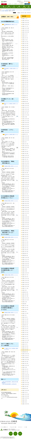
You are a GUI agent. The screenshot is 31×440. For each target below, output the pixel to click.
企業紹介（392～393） (25, 361)
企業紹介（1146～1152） (25, 378)
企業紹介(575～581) (25, 97)
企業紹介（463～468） (25, 309)
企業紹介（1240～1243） (25, 365)
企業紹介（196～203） (25, 151)
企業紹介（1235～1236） (25, 265)
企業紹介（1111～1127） (25, 107)
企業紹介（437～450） (25, 53)
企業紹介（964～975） (25, 236)
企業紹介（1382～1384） (25, 118)
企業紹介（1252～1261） (25, 30)
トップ (2, 9)
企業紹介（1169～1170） (25, 261)
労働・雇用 (9, 9)
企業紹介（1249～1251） (25, 282)
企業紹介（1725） (24, 301)
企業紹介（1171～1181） (25, 224)
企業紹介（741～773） (25, 91)
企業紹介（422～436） (25, 55)
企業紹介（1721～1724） (25, 340)
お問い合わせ (10, 433)
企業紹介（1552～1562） (25, 126)
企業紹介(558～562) (25, 95)
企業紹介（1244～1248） (25, 280)
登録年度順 (6, 10)
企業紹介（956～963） (25, 234)
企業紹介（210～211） (25, 336)
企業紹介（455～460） (25, 172)
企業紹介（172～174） (25, 26)
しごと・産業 (6, 9)
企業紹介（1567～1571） (25, 178)
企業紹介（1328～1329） (25, 284)
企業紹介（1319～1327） (25, 355)
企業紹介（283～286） (25, 49)
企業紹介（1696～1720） (25, 209)
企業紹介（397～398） (25, 305)
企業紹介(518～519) (25, 292)
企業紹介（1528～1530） (25, 199)
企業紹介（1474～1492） (25, 197)
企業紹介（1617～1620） (25, 130)
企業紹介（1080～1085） (25, 222)
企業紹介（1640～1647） (25, 186)
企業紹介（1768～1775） (25, 182)
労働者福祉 (13, 9)
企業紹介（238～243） (25, 330)
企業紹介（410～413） (25, 51)
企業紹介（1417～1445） (25, 120)
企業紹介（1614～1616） (25, 201)
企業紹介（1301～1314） (25, 180)
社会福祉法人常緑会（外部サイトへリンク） (11, 166)
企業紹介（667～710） (25, 159)
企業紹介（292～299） (25, 380)
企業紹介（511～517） (25, 74)
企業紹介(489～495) (25, 76)
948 (2, 99)
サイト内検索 (19, 2)
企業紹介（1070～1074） (25, 213)
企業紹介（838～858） (25, 82)
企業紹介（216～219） (25, 332)
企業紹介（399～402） (25, 249)
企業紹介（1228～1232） (25, 226)
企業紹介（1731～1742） (25, 259)
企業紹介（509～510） (25, 230)
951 (2, 196)
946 (2, 21)
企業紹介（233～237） (25, 328)
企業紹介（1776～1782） (25, 174)
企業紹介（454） (24, 311)
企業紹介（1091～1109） (25, 109)
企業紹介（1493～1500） (25, 122)
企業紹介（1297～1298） (25, 382)
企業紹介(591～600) (25, 101)
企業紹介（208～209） (25, 334)
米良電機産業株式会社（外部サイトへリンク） (10, 25)
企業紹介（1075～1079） (25, 211)
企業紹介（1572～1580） (25, 128)
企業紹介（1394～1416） (25, 24)
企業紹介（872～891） (25, 80)
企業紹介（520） (24, 290)
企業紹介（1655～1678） (25, 205)
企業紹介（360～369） (25, 68)
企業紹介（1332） (24, 367)
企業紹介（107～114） (25, 274)
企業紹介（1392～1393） (25, 22)
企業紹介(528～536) (25, 72)
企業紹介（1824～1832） (25, 147)
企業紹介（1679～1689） (25, 207)
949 (2, 129)
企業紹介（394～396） (25, 251)
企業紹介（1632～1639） (25, 396)
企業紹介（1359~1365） (25, 357)
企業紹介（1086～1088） (25, 103)
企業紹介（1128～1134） (25, 155)
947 (2, 63)
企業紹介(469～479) (25, 253)
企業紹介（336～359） (25, 66)
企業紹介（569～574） (25, 276)
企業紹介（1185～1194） (25, 353)
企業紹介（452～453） (25, 363)
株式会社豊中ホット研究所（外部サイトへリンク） (11, 69)
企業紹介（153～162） (25, 41)
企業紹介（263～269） (25, 47)
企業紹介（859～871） (25, 232)
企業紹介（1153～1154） (25, 278)
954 (2, 306)
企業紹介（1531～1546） (25, 286)
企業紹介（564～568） (25, 153)
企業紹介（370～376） (25, 70)
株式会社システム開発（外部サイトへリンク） (11, 135)
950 (2, 161)
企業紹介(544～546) (25, 388)
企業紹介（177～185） (25, 288)
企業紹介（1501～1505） (25, 394)
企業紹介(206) (24, 303)
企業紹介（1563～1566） (25, 184)
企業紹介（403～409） (25, 386)
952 (2, 230)
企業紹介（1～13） (25, 18)
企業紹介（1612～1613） (25, 157)
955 (2, 343)
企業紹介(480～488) (25, 255)
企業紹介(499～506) (25, 78)
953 (2, 268)
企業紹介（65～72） (25, 149)
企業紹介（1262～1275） (25, 228)
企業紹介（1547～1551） (25, 124)
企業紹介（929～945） (25, 342)
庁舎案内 (20, 433)
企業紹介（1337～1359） (25, 28)
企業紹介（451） (24, 315)
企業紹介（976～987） (25, 238)
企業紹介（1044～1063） (25, 105)
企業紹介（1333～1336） (25, 176)
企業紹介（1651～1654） (25, 203)
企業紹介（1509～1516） (25, 145)
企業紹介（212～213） (25, 338)
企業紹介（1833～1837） (25, 20)
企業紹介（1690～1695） (25, 132)
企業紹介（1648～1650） (25, 390)
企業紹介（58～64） (25, 317)
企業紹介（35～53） (25, 392)
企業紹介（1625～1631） (25, 384)
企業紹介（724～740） (25, 93)
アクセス (15, 433)
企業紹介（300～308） (25, 45)
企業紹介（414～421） (25, 307)
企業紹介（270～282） (25, 313)
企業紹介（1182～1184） (25, 263)
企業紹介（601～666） (25, 99)
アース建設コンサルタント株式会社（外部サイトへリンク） (11, 349)
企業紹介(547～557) (25, 134)
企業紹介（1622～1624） (25, 359)
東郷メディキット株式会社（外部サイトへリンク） (11, 104)
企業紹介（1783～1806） (25, 170)
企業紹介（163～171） (25, 369)
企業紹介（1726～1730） (25, 257)
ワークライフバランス (19, 9)
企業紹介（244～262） (25, 43)
